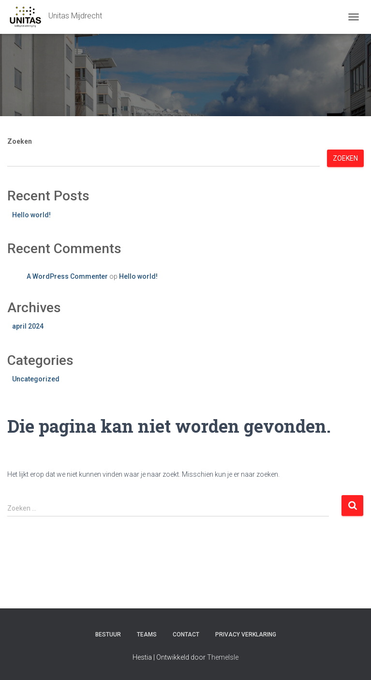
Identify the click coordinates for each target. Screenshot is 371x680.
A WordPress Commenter (67, 276)
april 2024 (28, 326)
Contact (186, 634)
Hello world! (31, 215)
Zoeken (19, 141)
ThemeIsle (222, 657)
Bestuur (108, 634)
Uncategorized (35, 379)
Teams (147, 634)
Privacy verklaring (245, 634)
